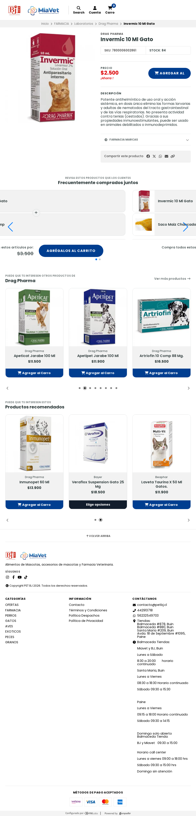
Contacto (76, 604)
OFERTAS (12, 604)
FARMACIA (61, 24)
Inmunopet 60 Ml (34, 482)
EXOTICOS (13, 631)
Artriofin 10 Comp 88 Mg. (162, 356)
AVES (9, 626)
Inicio (45, 24)
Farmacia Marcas (121, 139)
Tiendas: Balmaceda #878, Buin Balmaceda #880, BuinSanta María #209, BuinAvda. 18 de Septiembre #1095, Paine (159, 628)
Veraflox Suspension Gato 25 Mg (98, 484)
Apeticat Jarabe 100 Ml (34, 356)
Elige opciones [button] (98, 505)
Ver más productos (172, 278)
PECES (9, 636)
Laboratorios (83, 24)
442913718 (142, 610)
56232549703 (145, 615)
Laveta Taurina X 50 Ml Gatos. (161, 484)
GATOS (10, 620)
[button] (172, 156)
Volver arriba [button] (98, 536)
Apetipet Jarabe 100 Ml (98, 356)
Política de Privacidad (86, 620)
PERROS (10, 615)
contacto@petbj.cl (149, 604)
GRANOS (11, 642)
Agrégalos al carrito (71, 250)
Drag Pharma (108, 24)
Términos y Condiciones (88, 610)
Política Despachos (84, 615)
